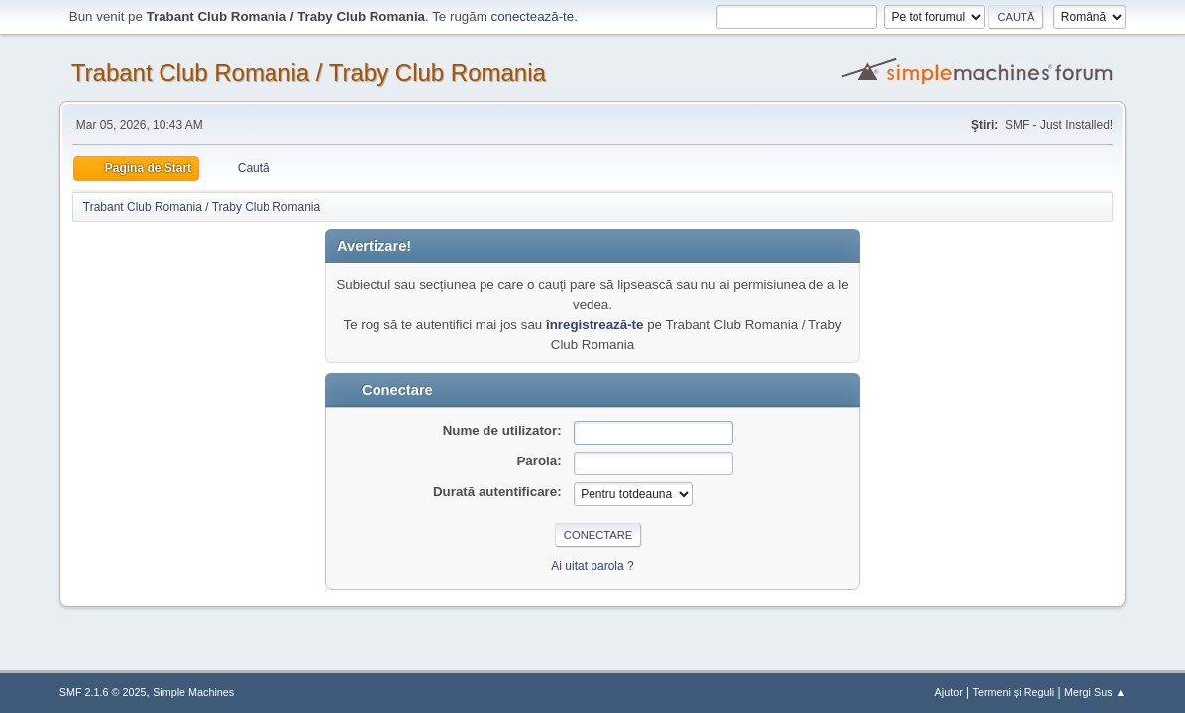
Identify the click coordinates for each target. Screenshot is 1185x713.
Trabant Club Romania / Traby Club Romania (308, 72)
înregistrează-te (595, 324)
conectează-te (532, 16)
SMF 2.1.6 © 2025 (103, 692)
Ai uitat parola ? (592, 566)
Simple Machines (193, 692)
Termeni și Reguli (1014, 692)
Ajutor (949, 692)
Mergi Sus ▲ (1095, 692)
